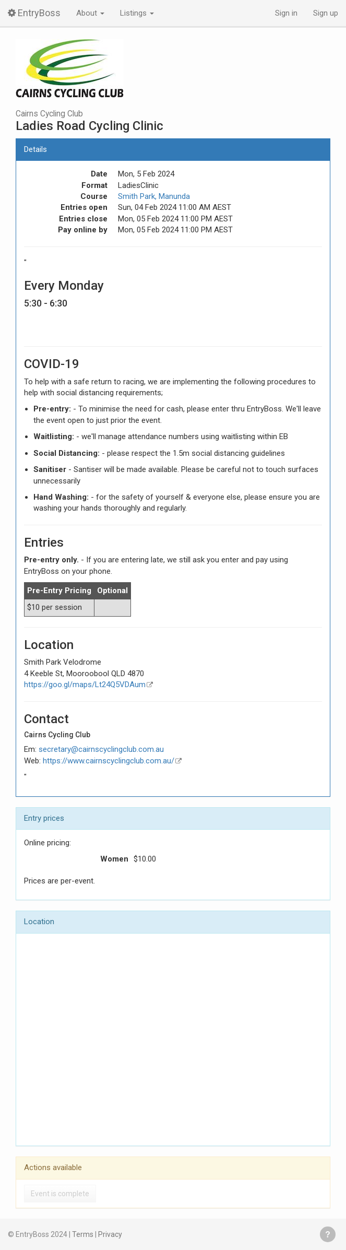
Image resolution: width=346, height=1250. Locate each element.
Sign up (325, 13)
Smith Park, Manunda (154, 196)
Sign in (286, 13)
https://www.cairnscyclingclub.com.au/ (108, 760)
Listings (137, 13)
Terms (82, 1234)
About (90, 13)
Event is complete (60, 1193)
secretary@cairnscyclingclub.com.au (101, 749)
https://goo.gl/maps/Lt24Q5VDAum (85, 684)
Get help (328, 1234)
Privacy (110, 1234)
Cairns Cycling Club (49, 114)
